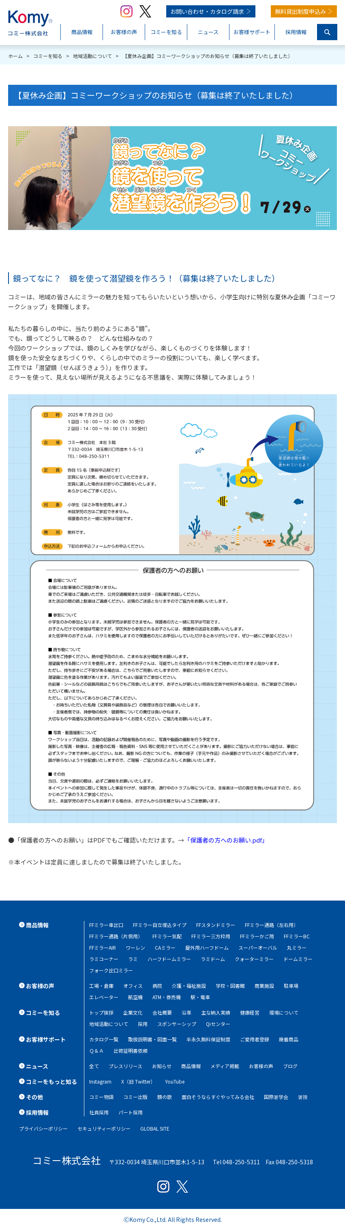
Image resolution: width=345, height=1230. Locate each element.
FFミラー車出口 (106, 924)
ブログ (290, 1065)
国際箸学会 (276, 1096)
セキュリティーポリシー (104, 1128)
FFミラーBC (297, 936)
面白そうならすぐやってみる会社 (218, 1096)
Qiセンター (218, 1023)
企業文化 (133, 1012)
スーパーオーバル (257, 947)
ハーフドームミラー (169, 958)
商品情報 (191, 1065)
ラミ (133, 958)
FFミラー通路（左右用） (271, 924)
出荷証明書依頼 (131, 1050)
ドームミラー (298, 958)
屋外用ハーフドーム (207, 947)
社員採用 (99, 1112)
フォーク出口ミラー (111, 970)
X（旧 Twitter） (138, 1081)
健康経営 (249, 1012)
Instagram (100, 1081)
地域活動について (108, 1023)
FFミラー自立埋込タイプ (159, 924)
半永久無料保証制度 (208, 1039)
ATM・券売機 (166, 996)
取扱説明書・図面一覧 (152, 1039)
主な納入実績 (215, 1012)
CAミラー (165, 947)
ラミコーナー (103, 958)
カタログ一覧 (103, 1039)
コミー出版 (135, 1096)
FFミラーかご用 (257, 936)
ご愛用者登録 (254, 1039)
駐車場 (291, 985)
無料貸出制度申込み (300, 11)
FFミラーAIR (102, 947)
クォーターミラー (254, 958)
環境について (283, 1012)
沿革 (186, 1012)
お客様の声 (261, 1065)
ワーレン (135, 947)
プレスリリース (125, 1065)
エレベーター (103, 996)
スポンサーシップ (176, 1023)
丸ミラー (296, 947)
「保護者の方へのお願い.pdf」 (226, 840)
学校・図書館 (230, 985)
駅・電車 (200, 996)
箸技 (303, 1096)
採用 (143, 1023)
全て (94, 1065)
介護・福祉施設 (189, 985)
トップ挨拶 (101, 1012)
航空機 (135, 996)
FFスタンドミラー (215, 924)
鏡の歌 (164, 1096)
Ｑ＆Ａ (96, 1050)
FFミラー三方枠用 (210, 936)
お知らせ (161, 1065)
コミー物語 (101, 1096)
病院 (157, 985)
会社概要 (162, 1012)
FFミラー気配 (167, 936)
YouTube (174, 1081)
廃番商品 (288, 1039)
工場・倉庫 (101, 985)
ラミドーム (213, 958)
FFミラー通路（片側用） (116, 936)
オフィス (133, 985)
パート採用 (130, 1112)
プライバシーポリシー (43, 1128)
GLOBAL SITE (154, 1128)
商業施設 (264, 985)
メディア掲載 (224, 1065)
